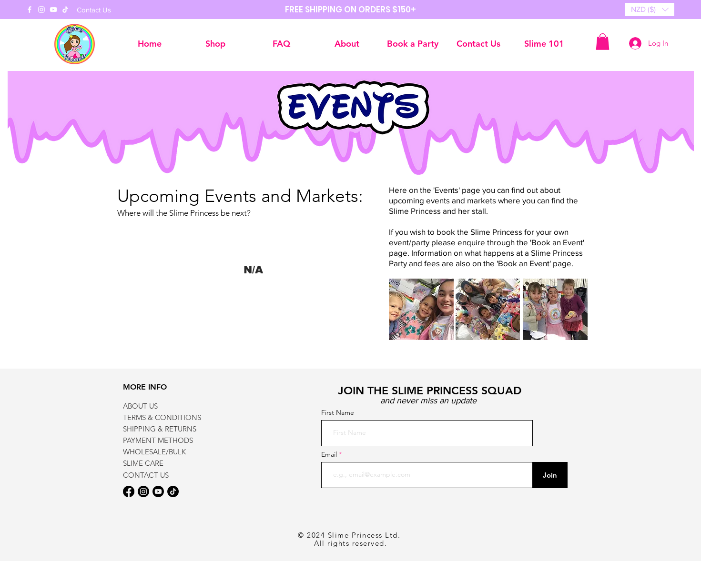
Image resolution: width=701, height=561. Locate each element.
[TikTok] (65, 9)
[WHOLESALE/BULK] (161, 451)
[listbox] (650, 9)
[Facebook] (29, 9)
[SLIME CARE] (161, 463)
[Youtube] (158, 491)
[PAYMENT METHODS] (161, 440)
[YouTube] (53, 9)
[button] (650, 9)
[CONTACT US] (161, 475)
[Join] (550, 475)
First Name (337, 412)
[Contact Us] (94, 9)
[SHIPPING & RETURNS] (161, 428)
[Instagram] (41, 9)
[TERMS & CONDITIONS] (170, 417)
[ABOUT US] (161, 406)
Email (330, 454)
